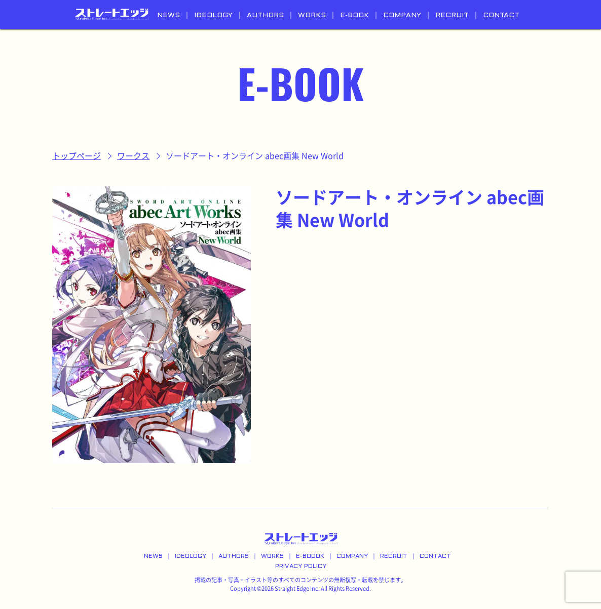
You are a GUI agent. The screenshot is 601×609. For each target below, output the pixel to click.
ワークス (133, 156)
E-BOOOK (310, 556)
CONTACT (501, 15)
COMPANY (402, 15)
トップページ (76, 156)
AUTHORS (265, 15)
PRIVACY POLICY (300, 566)
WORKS (312, 15)
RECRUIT (452, 15)
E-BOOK (354, 15)
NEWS (168, 15)
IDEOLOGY (213, 15)
